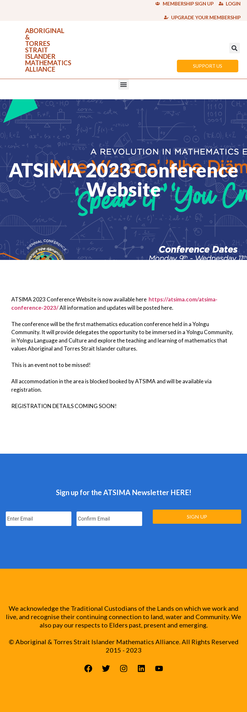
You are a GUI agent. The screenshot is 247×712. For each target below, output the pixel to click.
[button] (234, 48)
